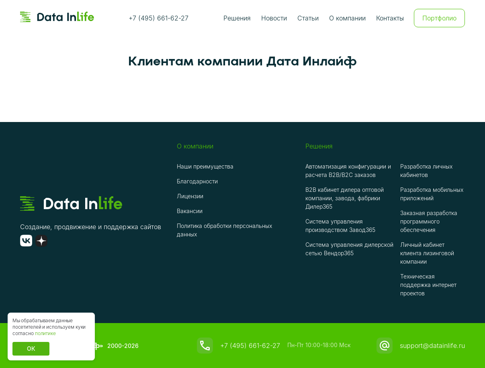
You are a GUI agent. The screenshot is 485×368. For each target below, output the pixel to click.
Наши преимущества (205, 166)
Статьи (308, 18)
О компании (347, 18)
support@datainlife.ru (432, 346)
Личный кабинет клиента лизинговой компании (427, 253)
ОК (31, 348)
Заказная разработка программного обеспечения (428, 221)
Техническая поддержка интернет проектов (428, 285)
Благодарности (197, 181)
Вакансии (190, 210)
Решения (237, 18)
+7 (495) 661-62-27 (158, 18)
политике (45, 333)
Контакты (390, 18)
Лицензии (190, 196)
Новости (274, 18)
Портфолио (439, 18)
